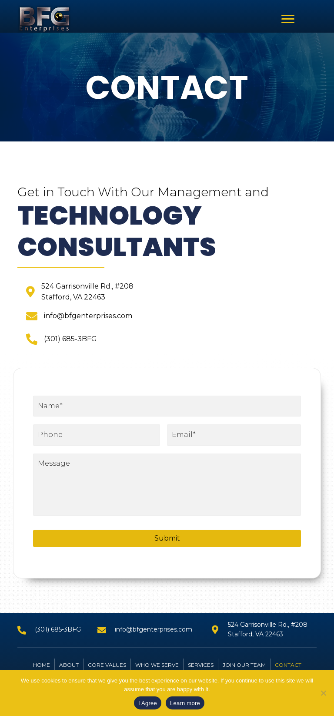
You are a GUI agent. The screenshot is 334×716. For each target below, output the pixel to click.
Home (41, 669)
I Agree (147, 703)
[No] (323, 693)
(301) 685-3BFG (70, 339)
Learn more (185, 703)
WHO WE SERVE (157, 669)
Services (201, 669)
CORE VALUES (107, 669)
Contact (288, 669)
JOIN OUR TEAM (244, 669)
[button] (288, 19)
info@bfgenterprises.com (88, 316)
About (69, 669)
